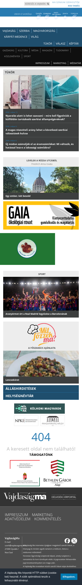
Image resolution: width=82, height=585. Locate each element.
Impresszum (42, 63)
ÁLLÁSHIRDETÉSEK (21, 388)
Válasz (60, 43)
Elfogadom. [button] (69, 576)
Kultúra (23, 50)
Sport (27, 56)
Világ (34, 37)
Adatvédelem (17, 518)
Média (34, 50)
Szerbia (24, 31)
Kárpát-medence (15, 37)
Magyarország (44, 31)
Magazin (47, 50)
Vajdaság (9, 31)
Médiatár (75, 63)
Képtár (74, 43)
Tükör (47, 43)
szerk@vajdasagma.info (15, 545)
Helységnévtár (20, 396)
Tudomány (62, 50)
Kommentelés (47, 518)
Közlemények (12, 56)
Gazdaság (8, 50)
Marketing (59, 63)
